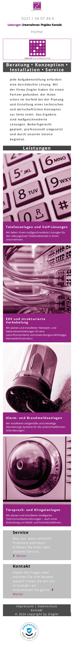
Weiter (20, 556)
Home (37, 31)
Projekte (46, 25)
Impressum (25, 606)
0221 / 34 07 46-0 (38, 18)
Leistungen (14, 25)
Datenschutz (47, 606)
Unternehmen (30, 25)
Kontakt (57, 25)
